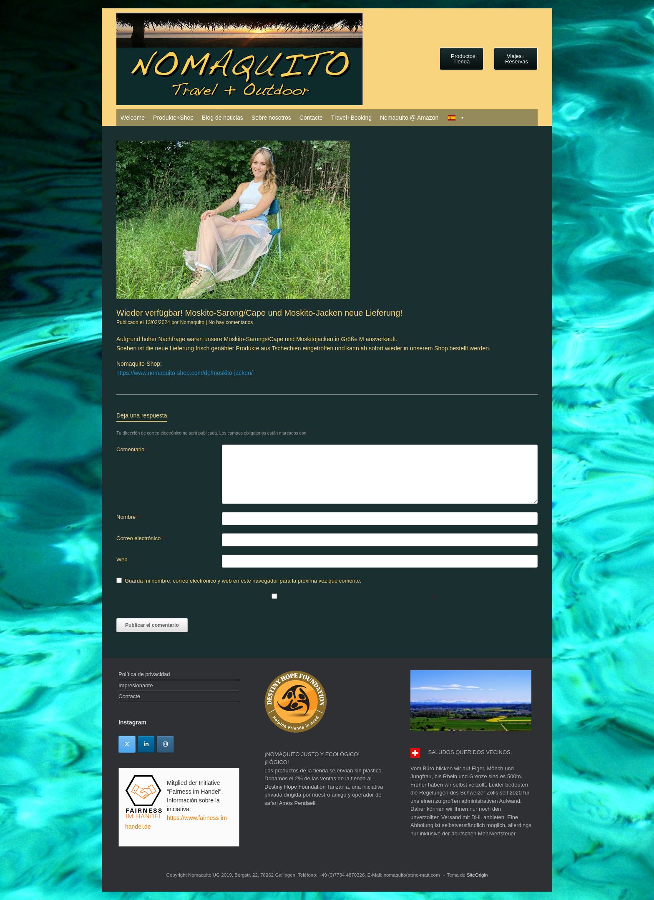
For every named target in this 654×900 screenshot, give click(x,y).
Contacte (311, 117)
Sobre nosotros (271, 117)
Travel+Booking (351, 117)
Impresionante (135, 685)
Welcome (133, 117)
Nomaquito (192, 322)
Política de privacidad (144, 674)
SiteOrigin (477, 874)
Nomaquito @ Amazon (409, 117)
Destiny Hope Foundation (295, 787)
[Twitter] (127, 744)
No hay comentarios (231, 322)
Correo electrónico (140, 538)
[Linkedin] (146, 744)
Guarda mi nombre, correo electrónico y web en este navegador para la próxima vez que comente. (243, 581)
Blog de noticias (222, 117)
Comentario (132, 449)
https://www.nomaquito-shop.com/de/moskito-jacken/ (184, 373)
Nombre (127, 517)
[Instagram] (165, 744)
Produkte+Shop (173, 117)
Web (122, 559)
